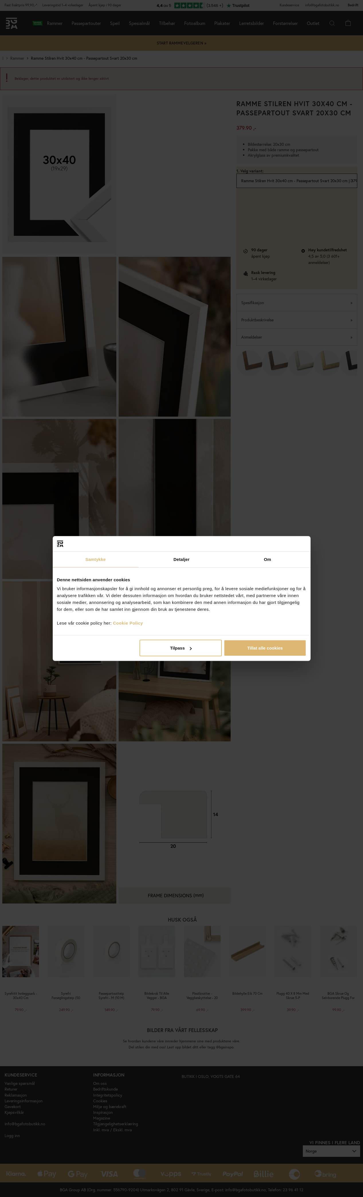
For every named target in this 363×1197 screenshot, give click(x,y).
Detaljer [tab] (182, 559)
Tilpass (180, 648)
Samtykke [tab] (95, 559)
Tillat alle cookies (265, 648)
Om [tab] (267, 559)
